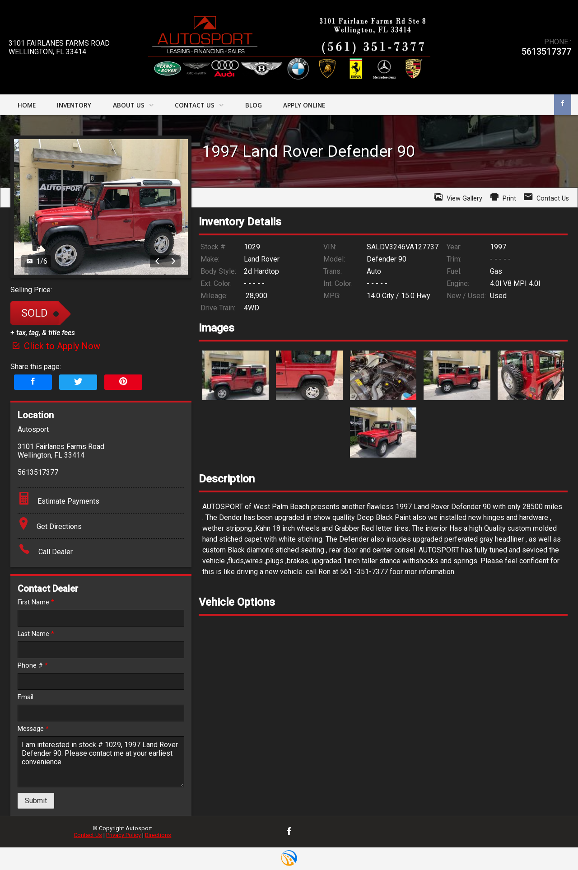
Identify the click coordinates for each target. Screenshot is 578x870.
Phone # (33, 665)
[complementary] (551, 843)
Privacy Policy (123, 835)
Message (33, 729)
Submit (36, 800)
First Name (36, 602)
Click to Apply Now (55, 346)
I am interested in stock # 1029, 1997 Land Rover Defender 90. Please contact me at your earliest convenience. (101, 761)
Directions (158, 835)
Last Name (36, 634)
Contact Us (88, 835)
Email (25, 697)
